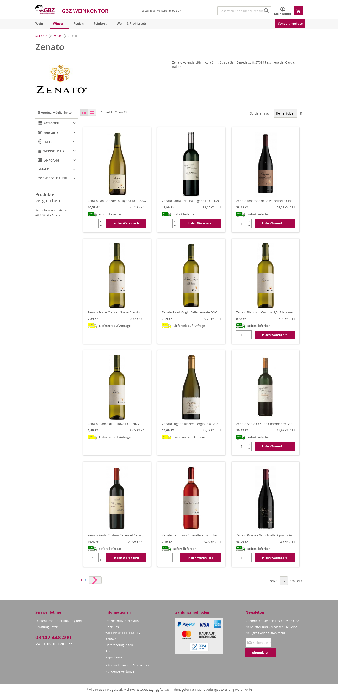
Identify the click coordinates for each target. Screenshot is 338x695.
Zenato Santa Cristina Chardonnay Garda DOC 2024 (265, 424)
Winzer (58, 35)
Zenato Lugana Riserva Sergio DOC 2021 (191, 424)
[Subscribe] (260, 652)
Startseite (41, 35)
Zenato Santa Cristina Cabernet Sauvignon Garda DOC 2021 (117, 535)
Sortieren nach (260, 113)
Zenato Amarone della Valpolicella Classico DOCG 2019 (265, 201)
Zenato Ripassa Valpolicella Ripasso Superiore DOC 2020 (265, 535)
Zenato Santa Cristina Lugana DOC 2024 (190, 201)
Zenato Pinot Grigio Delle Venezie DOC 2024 (191, 312)
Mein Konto (282, 14)
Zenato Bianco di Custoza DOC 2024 (113, 424)
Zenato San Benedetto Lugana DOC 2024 (117, 201)
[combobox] (244, 10)
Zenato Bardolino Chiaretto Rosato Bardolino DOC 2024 (191, 535)
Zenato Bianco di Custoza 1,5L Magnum (264, 312)
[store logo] (45, 9)
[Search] (266, 10)
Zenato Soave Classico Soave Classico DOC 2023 (117, 312)
